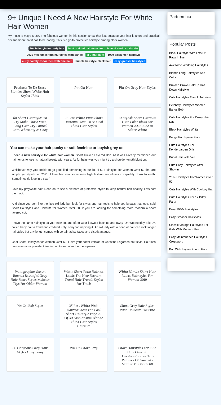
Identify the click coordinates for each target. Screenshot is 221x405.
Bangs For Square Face (184, 137)
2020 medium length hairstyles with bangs (55, 54)
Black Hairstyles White (183, 129)
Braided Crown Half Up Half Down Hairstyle (187, 87)
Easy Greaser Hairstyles (185, 217)
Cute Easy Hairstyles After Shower (186, 167)
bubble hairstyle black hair (93, 61)
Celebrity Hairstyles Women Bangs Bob (187, 107)
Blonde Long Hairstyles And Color (187, 75)
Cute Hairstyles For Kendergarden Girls (182, 147)
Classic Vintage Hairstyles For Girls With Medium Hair (188, 227)
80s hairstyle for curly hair (47, 48)
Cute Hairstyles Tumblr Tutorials (190, 97)
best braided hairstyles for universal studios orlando (103, 48)
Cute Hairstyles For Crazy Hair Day (189, 119)
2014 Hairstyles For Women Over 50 (191, 179)
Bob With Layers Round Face (188, 249)
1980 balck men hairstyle (124, 54)
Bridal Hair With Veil (182, 157)
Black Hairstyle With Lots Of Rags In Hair (187, 55)
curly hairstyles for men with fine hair (47, 61)
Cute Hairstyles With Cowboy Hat (191, 189)
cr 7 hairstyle (95, 54)
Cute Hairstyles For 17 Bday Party (187, 199)
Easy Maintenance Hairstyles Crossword (188, 239)
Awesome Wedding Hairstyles (188, 65)
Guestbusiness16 (20, 4)
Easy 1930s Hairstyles (183, 209)
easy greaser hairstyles (129, 61)
